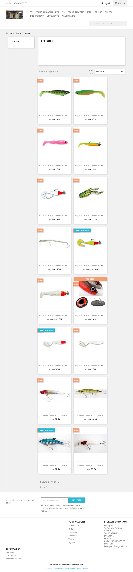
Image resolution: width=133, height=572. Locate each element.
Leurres (15, 41)
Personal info (74, 525)
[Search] (108, 23)
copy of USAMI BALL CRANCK (54, 415)
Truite (108, 12)
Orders (71, 529)
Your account (76, 521)
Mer (89, 12)
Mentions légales (13, 558)
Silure (98, 12)
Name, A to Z (110, 71)
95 (63, 12)
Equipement (37, 15)
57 (31, 12)
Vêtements (53, 15)
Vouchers (72, 539)
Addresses (73, 535)
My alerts (72, 542)
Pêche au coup (76, 12)
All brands (68, 15)
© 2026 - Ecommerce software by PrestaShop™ (66, 568)
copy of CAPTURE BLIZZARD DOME (54, 115)
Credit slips (73, 532)
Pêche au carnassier (47, 12)
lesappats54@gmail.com (116, 546)
